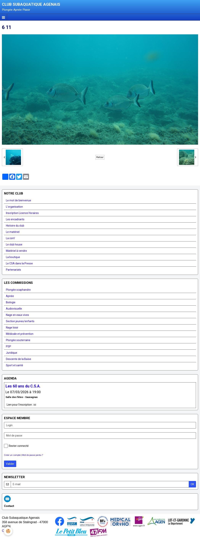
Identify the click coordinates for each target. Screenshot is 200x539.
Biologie (10, 302)
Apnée (10, 296)
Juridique (11, 352)
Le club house (14, 244)
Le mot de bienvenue (18, 200)
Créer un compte (12, 455)
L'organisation (14, 206)
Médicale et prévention (19, 333)
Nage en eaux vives (17, 314)
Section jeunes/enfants (20, 321)
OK (192, 484)
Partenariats (13, 269)
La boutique (13, 257)
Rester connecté (16, 446)
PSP (8, 346)
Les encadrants (15, 219)
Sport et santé (14, 365)
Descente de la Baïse (18, 359)
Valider (10, 463)
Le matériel (12, 231)
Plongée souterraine (18, 340)
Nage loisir (12, 327)
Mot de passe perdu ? (32, 455)
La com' (10, 238)
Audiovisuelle (14, 308)
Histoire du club (15, 225)
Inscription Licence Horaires (22, 213)
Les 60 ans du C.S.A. (23, 386)
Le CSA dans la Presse (19, 263)
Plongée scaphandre (18, 289)
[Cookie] (8, 531)
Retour (99, 157)
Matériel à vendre (16, 250)
